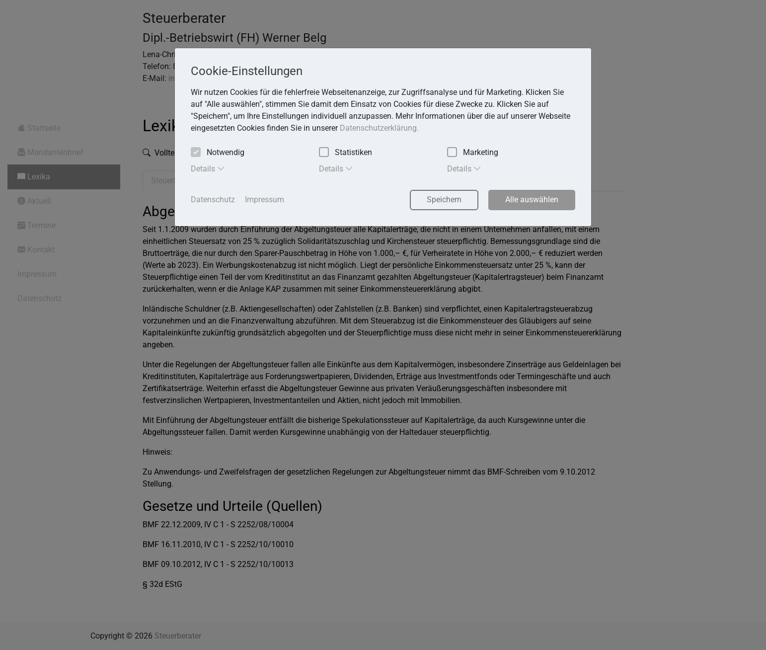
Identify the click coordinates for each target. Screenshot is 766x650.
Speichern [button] (444, 199)
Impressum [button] (264, 199)
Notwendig (217, 153)
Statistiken (345, 153)
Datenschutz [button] (213, 199)
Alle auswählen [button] (531, 199)
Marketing (472, 153)
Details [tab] (208, 168)
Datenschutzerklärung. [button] (379, 128)
